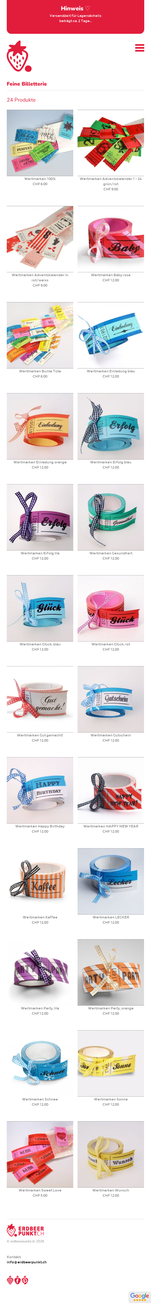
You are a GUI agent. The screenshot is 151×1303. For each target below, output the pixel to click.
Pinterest (25, 1280)
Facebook (17, 1280)
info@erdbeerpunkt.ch (27, 1262)
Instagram (10, 1280)
